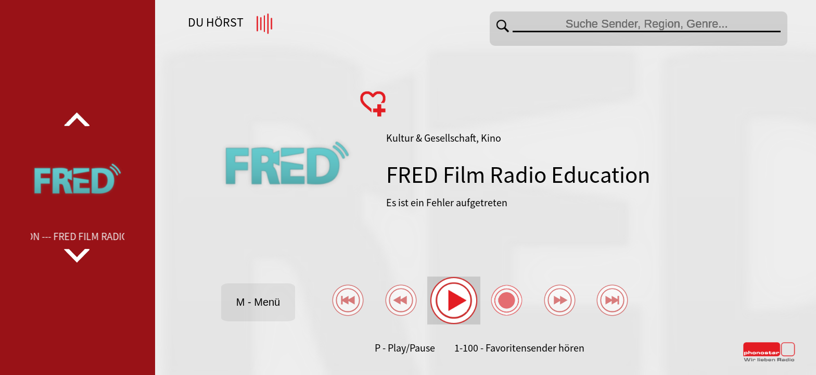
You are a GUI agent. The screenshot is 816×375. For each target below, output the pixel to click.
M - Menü (258, 302)
